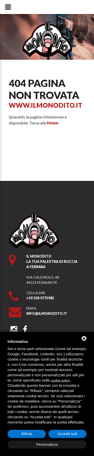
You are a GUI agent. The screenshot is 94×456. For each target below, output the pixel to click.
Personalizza (47, 444)
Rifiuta (26, 434)
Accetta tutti (67, 434)
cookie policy (60, 380)
